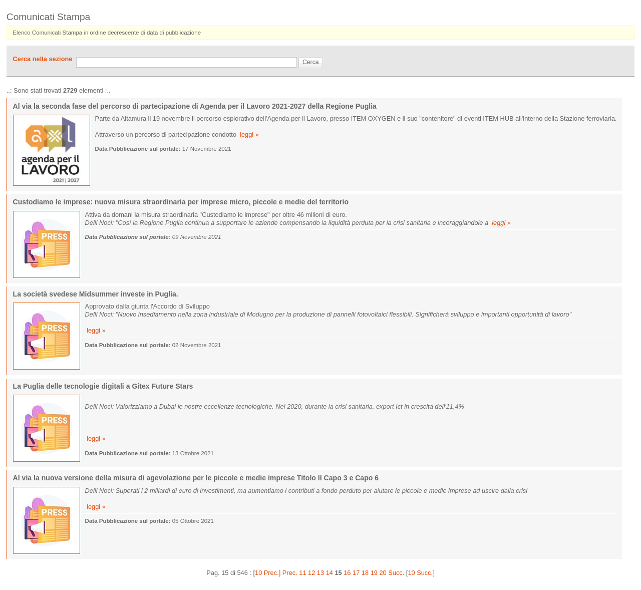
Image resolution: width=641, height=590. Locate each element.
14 (329, 572)
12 (311, 572)
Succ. (396, 572)
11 (302, 572)
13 (320, 572)
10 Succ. (420, 572)
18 (365, 572)
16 (347, 572)
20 (382, 572)
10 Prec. (267, 572)
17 (356, 572)
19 (374, 572)
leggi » (249, 134)
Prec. (289, 572)
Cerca (310, 62)
